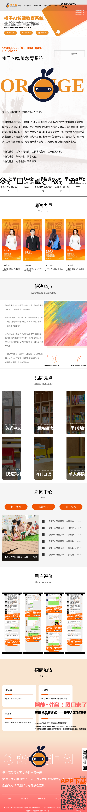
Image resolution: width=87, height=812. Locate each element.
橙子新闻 (16, 506)
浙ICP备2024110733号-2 (51, 807)
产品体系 (27, 6)
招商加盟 (37, 6)
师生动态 (71, 506)
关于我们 (57, 6)
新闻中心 (47, 6)
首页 (19, 6)
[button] (84, 18)
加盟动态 (43, 506)
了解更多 (69, 54)
